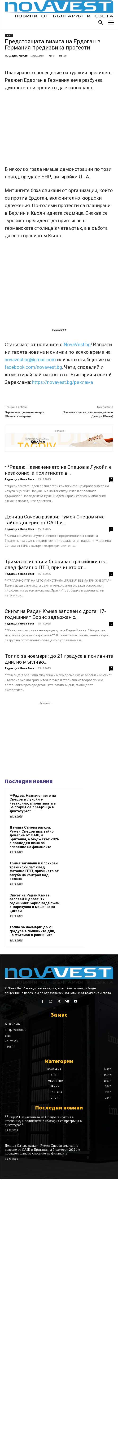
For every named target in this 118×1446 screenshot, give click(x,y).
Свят (9, 35)
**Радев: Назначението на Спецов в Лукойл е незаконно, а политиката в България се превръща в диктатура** (32, 1070)
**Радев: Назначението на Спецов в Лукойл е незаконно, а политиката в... (58, 523)
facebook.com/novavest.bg (33, 367)
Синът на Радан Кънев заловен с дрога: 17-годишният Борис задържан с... (55, 828)
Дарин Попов (18, 56)
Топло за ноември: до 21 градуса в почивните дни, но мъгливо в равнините (32, 1198)
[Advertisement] (59, 131)
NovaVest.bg (77, 344)
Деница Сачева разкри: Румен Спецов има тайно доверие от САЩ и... (55, 626)
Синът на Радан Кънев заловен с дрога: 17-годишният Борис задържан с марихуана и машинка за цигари (34, 1170)
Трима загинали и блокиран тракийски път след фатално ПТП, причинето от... (56, 724)
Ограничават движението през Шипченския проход (24, 414)
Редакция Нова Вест (20, 532)
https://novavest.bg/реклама (62, 382)
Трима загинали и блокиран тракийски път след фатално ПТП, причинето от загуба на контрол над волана (34, 1138)
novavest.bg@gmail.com (31, 359)
